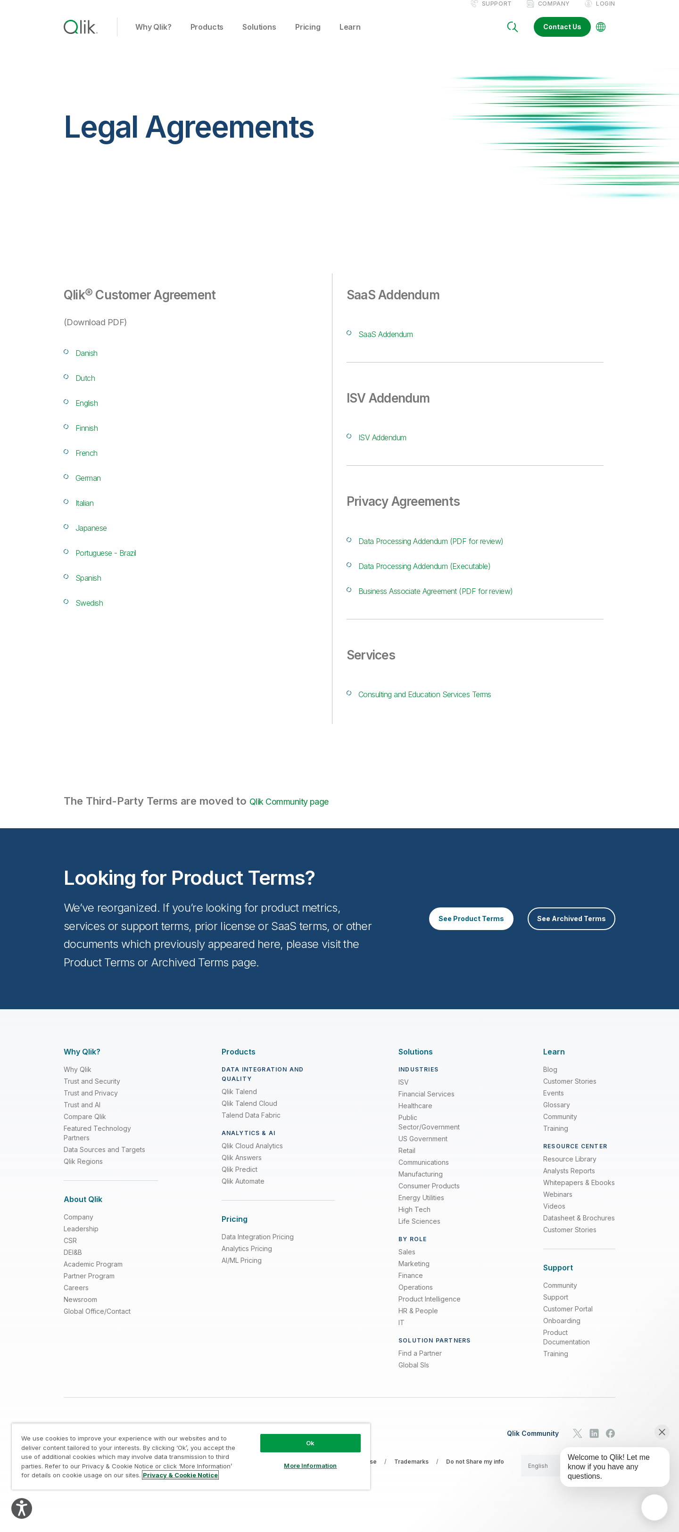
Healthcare (415, 1117)
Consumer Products (429, 1198)
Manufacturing (420, 1186)
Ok (310, 1443)
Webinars (557, 1206)
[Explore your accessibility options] (21, 1508)
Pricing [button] (308, 37)
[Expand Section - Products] (239, 1063)
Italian (89, 512)
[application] (654, 1507)
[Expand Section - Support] (558, 1279)
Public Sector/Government (429, 1134)
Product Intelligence (429, 1311)
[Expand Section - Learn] (554, 1063)
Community (560, 1128)
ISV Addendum (395, 446)
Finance (410, 1287)
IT (401, 1334)
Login (605, 13)
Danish (92, 362)
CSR (70, 1252)
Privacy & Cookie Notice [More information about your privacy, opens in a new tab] (180, 1475)
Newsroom (80, 1311)
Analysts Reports (569, 1182)
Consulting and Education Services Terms (462, 703)
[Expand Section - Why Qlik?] (82, 1063)
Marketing (414, 1275)
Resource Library (569, 1171)
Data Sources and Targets (104, 1161)
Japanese (99, 537)
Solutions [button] (259, 37)
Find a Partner (420, 1365)
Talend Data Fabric (251, 1127)
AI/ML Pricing (242, 1272)
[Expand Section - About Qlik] (83, 1211)
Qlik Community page (300, 812)
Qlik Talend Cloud (249, 1115)
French (92, 462)
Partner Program (89, 1288)
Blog (550, 1081)
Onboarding (561, 1332)
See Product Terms (471, 930)
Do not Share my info (475, 1473)
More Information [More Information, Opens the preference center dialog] (310, 1465)
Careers (76, 1299)
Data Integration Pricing (258, 1248)
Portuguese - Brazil (123, 561)
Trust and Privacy (91, 1105)
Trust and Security (92, 1093)
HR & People (418, 1322)
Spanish (95, 586)
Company (554, 13)
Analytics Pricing (247, 1260)
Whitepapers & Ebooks (579, 1194)
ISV (403, 1094)
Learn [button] (350, 37)
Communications (423, 1174)
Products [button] (207, 37)
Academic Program (93, 1276)
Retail (406, 1162)
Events (553, 1105)
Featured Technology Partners (97, 1144)
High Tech (414, 1221)
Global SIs (413, 1377)
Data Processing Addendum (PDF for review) (470, 550)
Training (555, 1140)
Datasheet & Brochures (579, 1230)
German (95, 487)
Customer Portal (568, 1321)
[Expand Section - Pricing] (235, 1231)
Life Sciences (419, 1233)
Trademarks (411, 1473)
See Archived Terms (571, 930)
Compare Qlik (85, 1128)
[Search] (512, 37)
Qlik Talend (239, 1103)
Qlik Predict (239, 1181)
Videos (554, 1218)
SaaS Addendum (400, 343)
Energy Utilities (421, 1209)
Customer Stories (569, 1093)
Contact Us (562, 37)
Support (497, 13)
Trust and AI (82, 1116)
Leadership (81, 1240)
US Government (422, 1150)
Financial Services (426, 1106)
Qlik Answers (242, 1169)
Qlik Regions (83, 1173)
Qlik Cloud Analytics (252, 1157)
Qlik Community (533, 1445)
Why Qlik (77, 1081)
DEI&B (73, 1264)
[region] (191, 1456)
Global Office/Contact (97, 1323)
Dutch (90, 387)
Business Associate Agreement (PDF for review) (478, 600)
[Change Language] (601, 37)
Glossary (556, 1116)
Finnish (93, 437)
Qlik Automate (243, 1193)
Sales (406, 1264)
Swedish (96, 611)
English (93, 412)
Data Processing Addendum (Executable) (460, 575)
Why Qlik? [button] (153, 37)
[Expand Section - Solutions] (415, 1063)
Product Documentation (566, 1349)
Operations (415, 1299)
